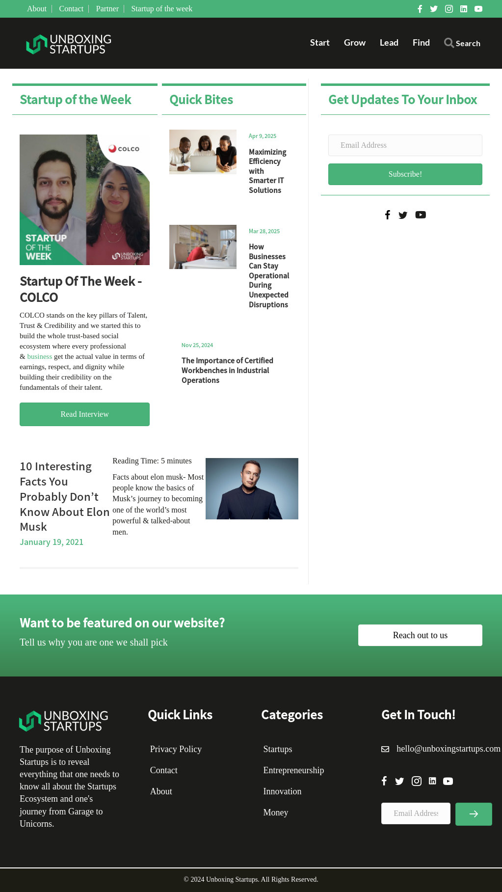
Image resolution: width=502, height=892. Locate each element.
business (39, 356)
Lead (389, 42)
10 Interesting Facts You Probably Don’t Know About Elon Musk (65, 496)
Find (421, 42)
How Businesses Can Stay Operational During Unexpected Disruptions (269, 275)
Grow (355, 42)
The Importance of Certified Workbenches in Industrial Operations (227, 369)
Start (320, 42)
